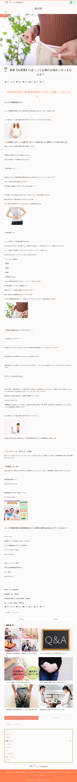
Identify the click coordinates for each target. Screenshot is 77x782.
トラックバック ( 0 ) (56, 717)
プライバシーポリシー (38, 775)
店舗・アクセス (10, 757)
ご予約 (7, 760)
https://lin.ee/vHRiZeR (9, 497)
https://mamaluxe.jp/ (9, 554)
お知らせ (8, 747)
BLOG (8, 612)
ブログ (7, 750)
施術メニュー (9, 741)
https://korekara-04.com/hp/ (11, 484)
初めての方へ (9, 734)
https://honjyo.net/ (8, 576)
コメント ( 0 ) (21, 717)
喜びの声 (8, 744)
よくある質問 (9, 753)
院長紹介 (8, 737)
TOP (6, 731)
